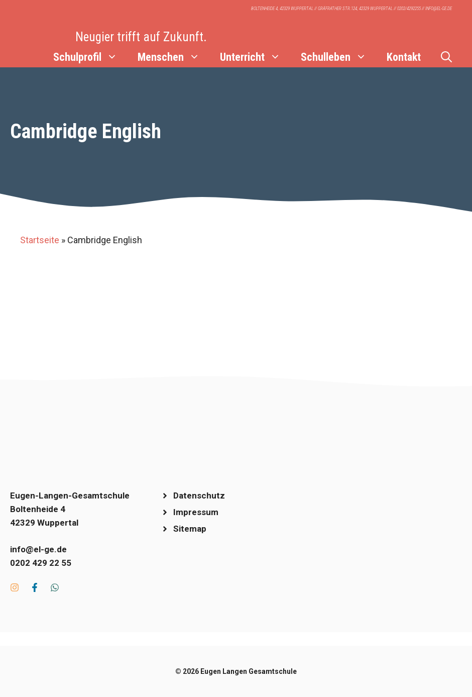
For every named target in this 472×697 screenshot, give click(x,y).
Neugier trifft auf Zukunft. (141, 37)
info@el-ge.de (38, 549)
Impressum (195, 512)
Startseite (39, 240)
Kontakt (404, 57)
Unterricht (255, 57)
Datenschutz (199, 495)
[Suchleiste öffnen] (446, 57)
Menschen (174, 57)
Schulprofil (90, 57)
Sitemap (189, 529)
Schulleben (339, 57)
